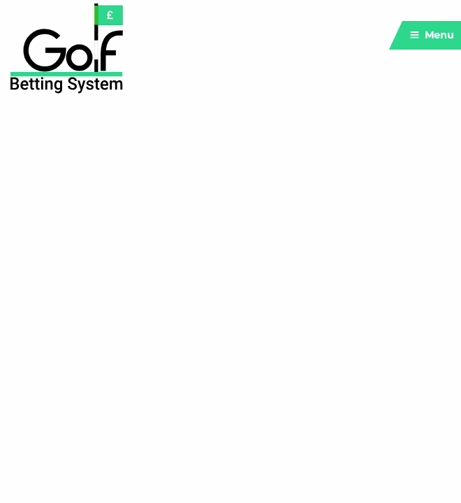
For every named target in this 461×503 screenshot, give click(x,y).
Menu (431, 35)
